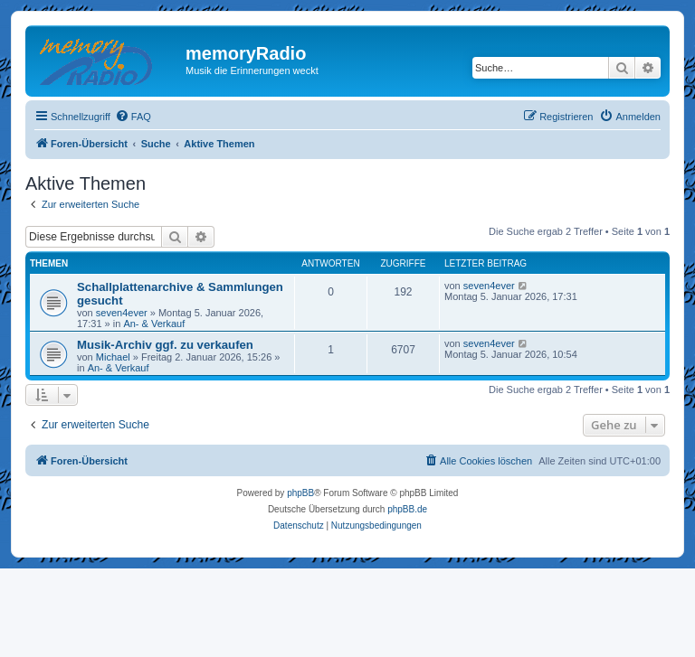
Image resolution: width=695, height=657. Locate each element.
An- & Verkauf (154, 323)
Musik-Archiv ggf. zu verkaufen (165, 345)
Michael (113, 357)
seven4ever (122, 312)
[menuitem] (133, 116)
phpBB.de (407, 509)
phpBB (300, 493)
